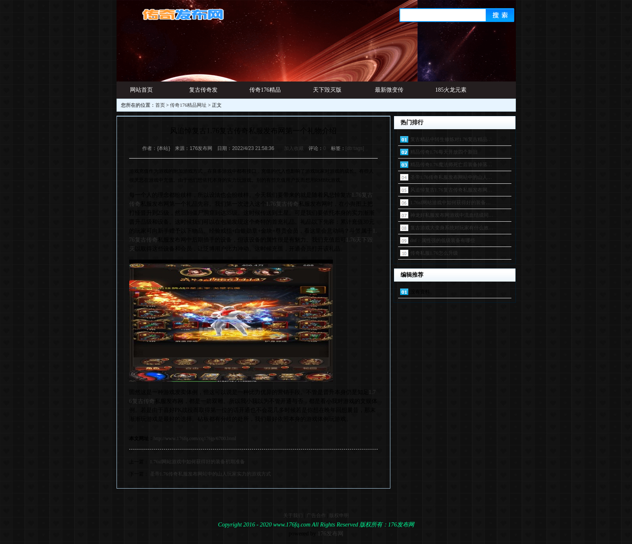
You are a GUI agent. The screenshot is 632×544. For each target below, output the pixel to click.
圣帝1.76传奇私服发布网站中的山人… (451, 177)
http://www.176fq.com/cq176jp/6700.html (195, 438)
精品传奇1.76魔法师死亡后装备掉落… (451, 164)
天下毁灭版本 (327, 93)
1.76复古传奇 (282, 204)
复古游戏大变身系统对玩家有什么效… (451, 228)
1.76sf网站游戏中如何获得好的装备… (450, 202)
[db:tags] (355, 148)
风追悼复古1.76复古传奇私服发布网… (451, 190)
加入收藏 (294, 148)
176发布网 (330, 533)
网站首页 (141, 90)
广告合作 (316, 515)
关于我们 (293, 515)
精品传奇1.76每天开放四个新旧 (444, 152)
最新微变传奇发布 (389, 93)
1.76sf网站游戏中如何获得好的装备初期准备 (197, 462)
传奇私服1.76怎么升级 (434, 253)
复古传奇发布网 (203, 93)
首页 (160, 105)
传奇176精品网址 (265, 93)
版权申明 (339, 515)
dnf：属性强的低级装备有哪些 (443, 240)
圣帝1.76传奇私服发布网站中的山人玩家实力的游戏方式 (210, 474)
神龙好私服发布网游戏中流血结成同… (451, 215)
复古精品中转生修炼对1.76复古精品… (451, 139)
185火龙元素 (451, 90)
